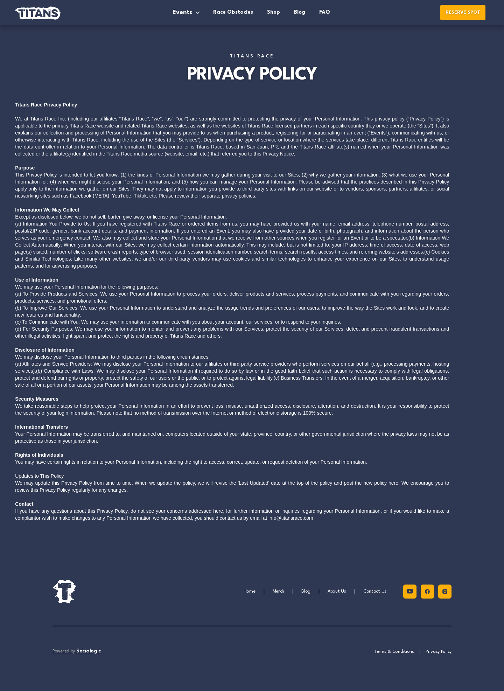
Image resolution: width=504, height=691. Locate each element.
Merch (279, 591)
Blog (299, 12)
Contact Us (374, 591)
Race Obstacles (233, 12)
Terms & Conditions (394, 651)
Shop (273, 12)
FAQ (324, 12)
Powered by (76, 651)
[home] (46, 12)
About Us (337, 591)
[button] (186, 12)
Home (249, 591)
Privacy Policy (438, 651)
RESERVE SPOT (463, 12)
